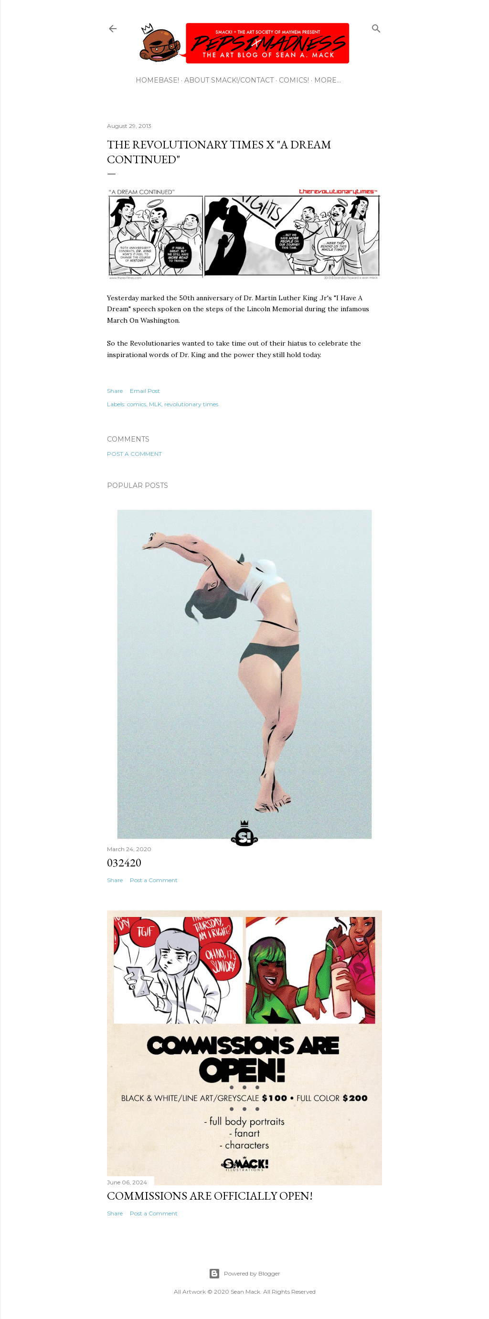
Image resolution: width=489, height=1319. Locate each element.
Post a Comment (134, 453)
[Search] (376, 26)
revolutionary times (191, 404)
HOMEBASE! (157, 80)
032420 (124, 862)
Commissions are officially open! (210, 1195)
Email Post (145, 390)
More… (327, 80)
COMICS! (294, 80)
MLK (155, 404)
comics (136, 404)
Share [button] (115, 390)
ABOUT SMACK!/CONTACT (229, 80)
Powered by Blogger (244, 1273)
